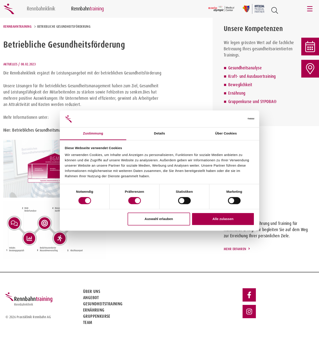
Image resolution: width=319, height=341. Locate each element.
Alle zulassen (222, 219)
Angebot (91, 297)
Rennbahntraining (17, 26)
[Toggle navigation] (310, 9)
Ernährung (236, 93)
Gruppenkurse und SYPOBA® (252, 101)
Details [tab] (159, 133)
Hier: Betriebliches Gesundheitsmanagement (40, 130)
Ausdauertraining (261, 76)
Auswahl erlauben (159, 219)
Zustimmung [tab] (93, 133)
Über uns (91, 291)
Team (87, 322)
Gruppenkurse (96, 316)
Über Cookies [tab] (226, 133)
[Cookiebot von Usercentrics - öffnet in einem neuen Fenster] (235, 118)
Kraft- (233, 76)
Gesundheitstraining (103, 304)
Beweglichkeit (240, 85)
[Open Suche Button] (274, 10)
